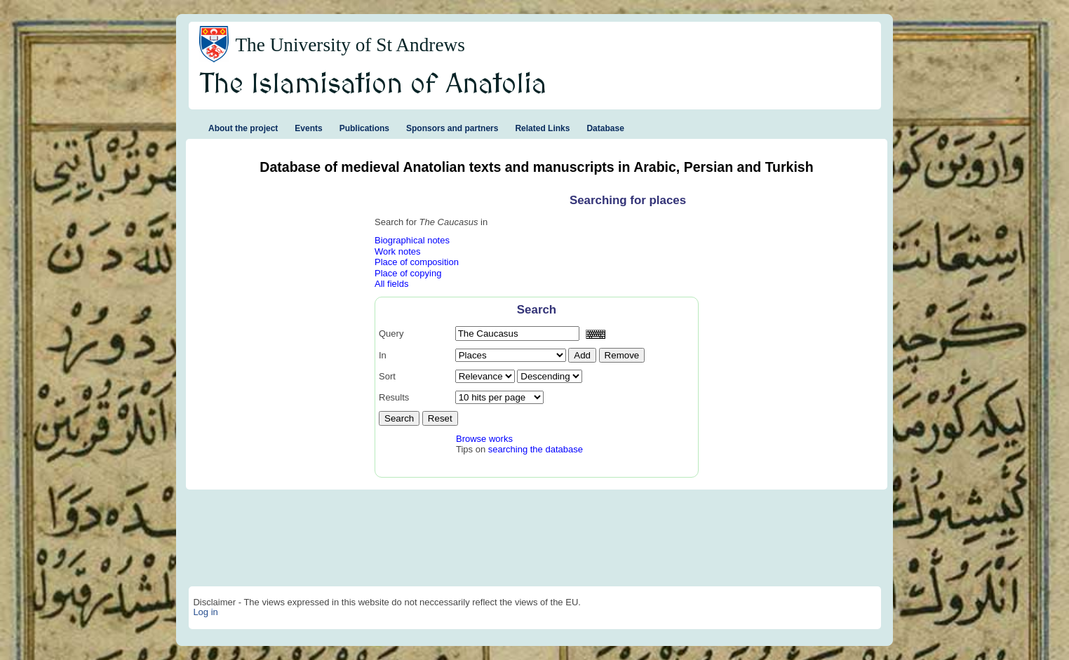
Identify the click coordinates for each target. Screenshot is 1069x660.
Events (308, 128)
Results (394, 397)
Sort (387, 376)
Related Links (542, 128)
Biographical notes (412, 240)
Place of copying (408, 273)
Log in (205, 612)
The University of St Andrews (350, 44)
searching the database (535, 449)
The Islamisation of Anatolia (373, 84)
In (382, 355)
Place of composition (417, 262)
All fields (391, 283)
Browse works (484, 438)
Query (391, 333)
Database (605, 128)
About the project (243, 128)
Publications (364, 128)
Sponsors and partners (452, 128)
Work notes (398, 251)
